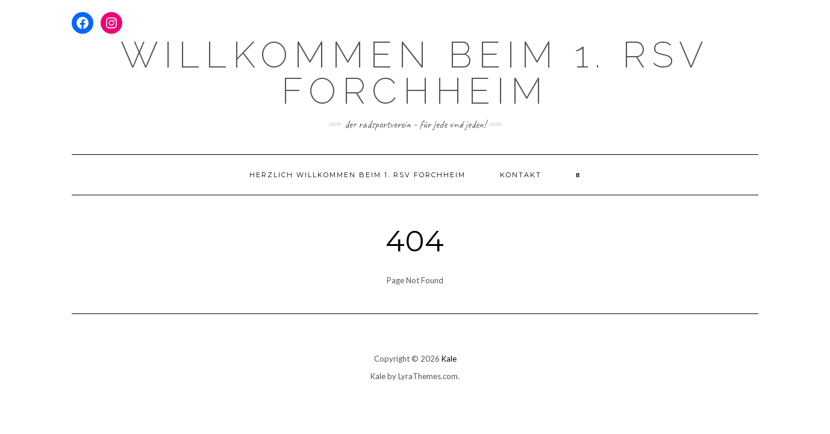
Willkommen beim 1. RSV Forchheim (415, 73)
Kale (449, 358)
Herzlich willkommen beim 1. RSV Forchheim (357, 175)
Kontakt (520, 175)
